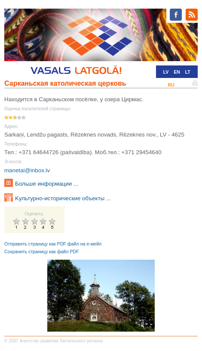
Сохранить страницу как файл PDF (41, 251)
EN (177, 72)
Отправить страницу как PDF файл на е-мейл (52, 243)
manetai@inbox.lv (27, 170)
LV (166, 72)
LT (187, 72)
